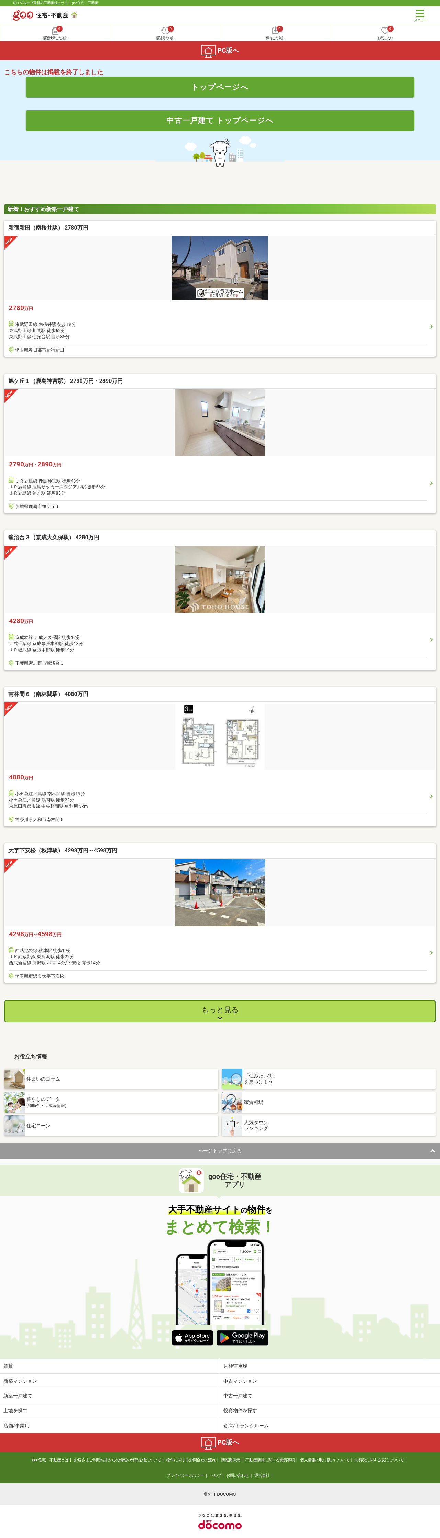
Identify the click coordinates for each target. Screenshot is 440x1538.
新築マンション (20, 1381)
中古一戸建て (237, 1395)
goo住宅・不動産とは (50, 1460)
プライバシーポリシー (185, 1475)
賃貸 (8, 1366)
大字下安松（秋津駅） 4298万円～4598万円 (62, 850)
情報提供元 (230, 1460)
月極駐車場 (235, 1366)
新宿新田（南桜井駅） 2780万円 (48, 227)
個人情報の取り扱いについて (324, 1460)
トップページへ (220, 86)
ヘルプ (215, 1475)
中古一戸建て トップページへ (220, 120)
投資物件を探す (240, 1410)
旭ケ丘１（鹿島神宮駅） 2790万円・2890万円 (65, 381)
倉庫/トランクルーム (246, 1425)
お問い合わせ (237, 1475)
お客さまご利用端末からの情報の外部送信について (117, 1460)
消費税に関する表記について (379, 1460)
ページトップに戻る (220, 1150)
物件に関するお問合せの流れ (191, 1460)
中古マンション (240, 1381)
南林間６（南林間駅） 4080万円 (48, 694)
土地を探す (15, 1410)
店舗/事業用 (16, 1425)
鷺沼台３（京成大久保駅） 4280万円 (53, 537)
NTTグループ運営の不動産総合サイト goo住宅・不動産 (55, 3)
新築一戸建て (17, 1395)
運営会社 (262, 1475)
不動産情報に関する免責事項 (270, 1460)
